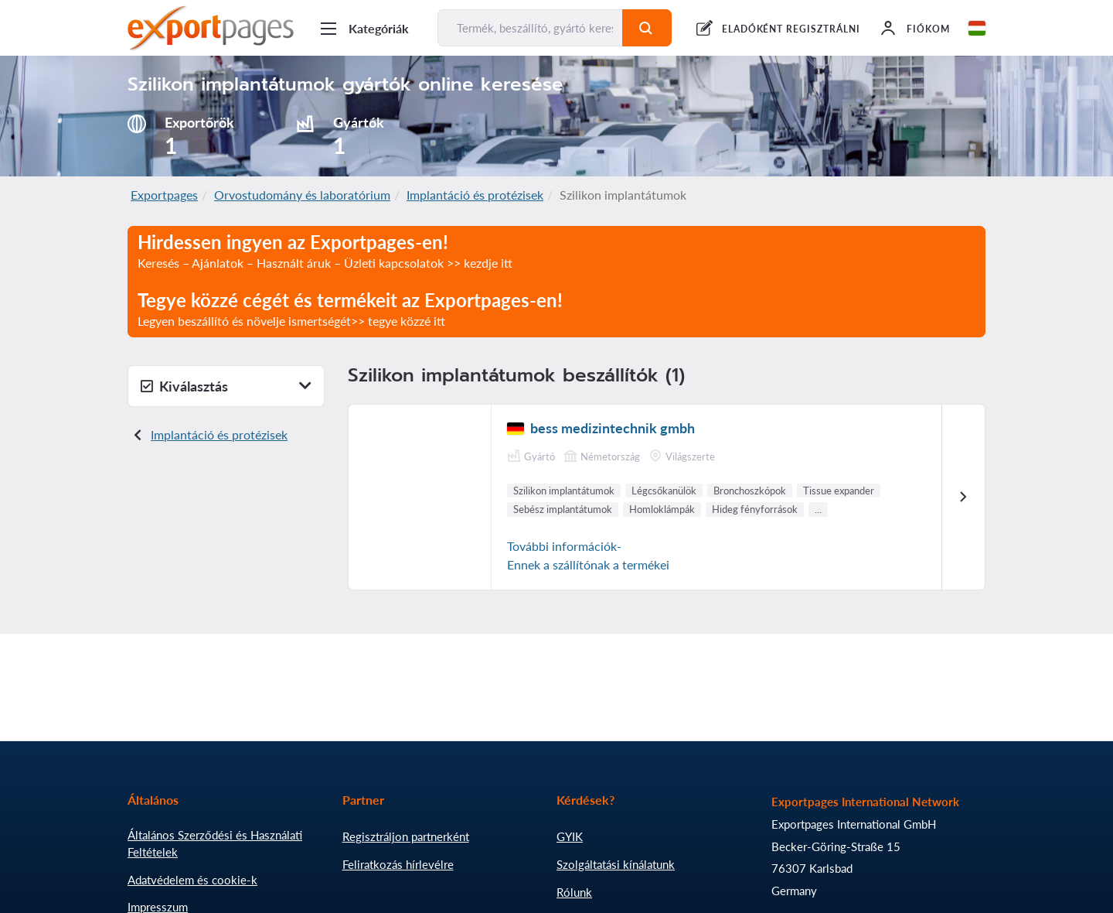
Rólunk (574, 892)
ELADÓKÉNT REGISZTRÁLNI (791, 29)
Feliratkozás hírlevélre (398, 864)
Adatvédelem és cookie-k (192, 880)
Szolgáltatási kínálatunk (615, 864)
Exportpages (164, 194)
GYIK (569, 836)
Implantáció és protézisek (475, 194)
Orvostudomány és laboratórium (302, 194)
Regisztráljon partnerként (405, 836)
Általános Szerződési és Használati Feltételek (215, 843)
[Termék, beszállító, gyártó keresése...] (530, 27)
